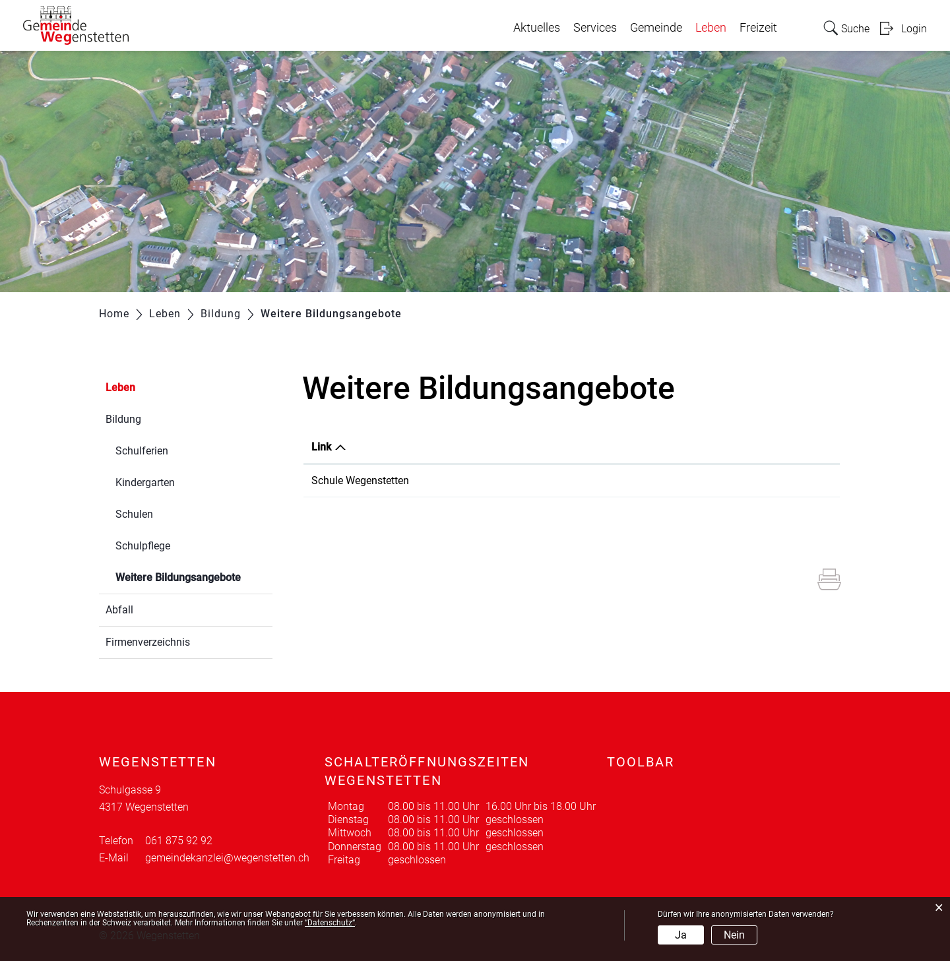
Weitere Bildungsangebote (193, 576)
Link (321, 447)
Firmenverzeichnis (148, 642)
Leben (710, 27)
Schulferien (141, 451)
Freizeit (758, 27)
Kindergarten (145, 482)
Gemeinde (656, 27)
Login (914, 28)
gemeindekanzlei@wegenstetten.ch (227, 858)
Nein (734, 935)
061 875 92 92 (178, 840)
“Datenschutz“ (330, 922)
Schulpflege (142, 546)
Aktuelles (536, 27)
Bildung (123, 419)
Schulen (134, 514)
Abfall (119, 610)
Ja (681, 935)
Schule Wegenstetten (360, 480)
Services (595, 27)
